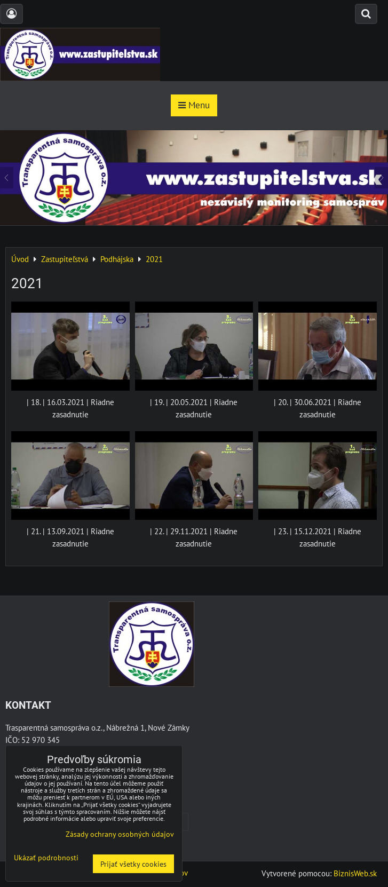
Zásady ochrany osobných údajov (120, 834)
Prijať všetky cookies (133, 864)
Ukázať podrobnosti (46, 857)
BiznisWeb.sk (355, 873)
